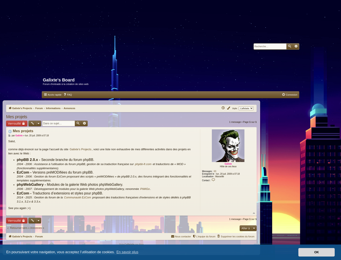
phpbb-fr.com (143, 164)
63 (215, 171)
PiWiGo (145, 189)
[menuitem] (67, 94)
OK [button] (316, 252)
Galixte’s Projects (80, 149)
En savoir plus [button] (127, 252)
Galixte (228, 164)
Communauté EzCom (77, 197)
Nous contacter (181, 236)
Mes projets (16, 116)
